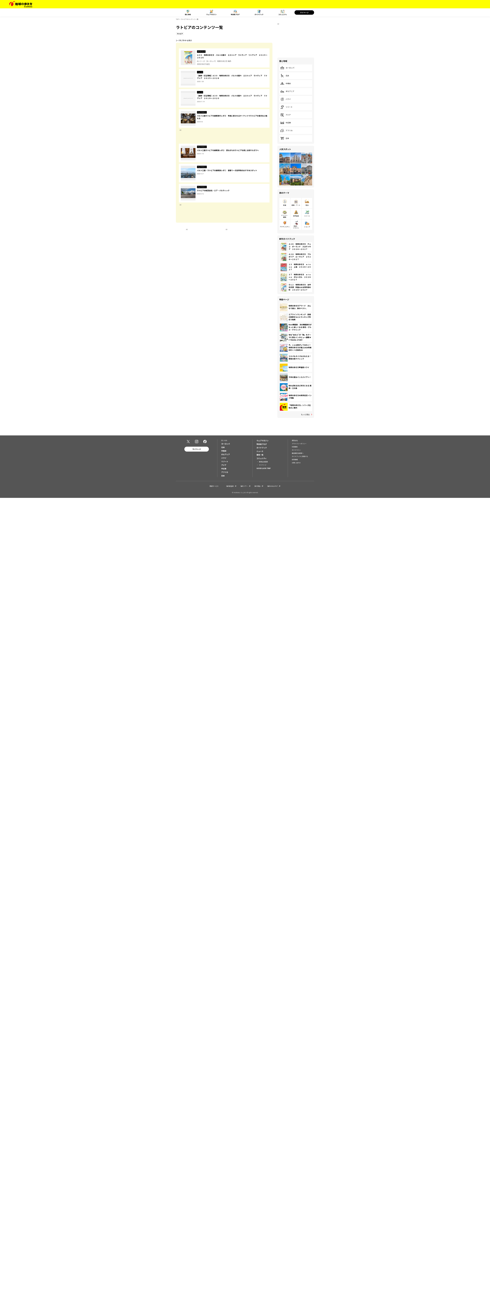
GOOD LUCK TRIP (264, 468)
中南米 (285, 83)
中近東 (285, 123)
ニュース (260, 451)
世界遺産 (296, 216)
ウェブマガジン (211, 14)
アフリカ (286, 131)
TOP (177, 19)
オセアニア (287, 91)
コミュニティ (282, 14)
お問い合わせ (296, 463)
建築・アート (296, 205)
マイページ (304, 12)
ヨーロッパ (287, 68)
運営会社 (295, 440)
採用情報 (295, 460)
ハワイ (285, 99)
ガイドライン (296, 450)
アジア (285, 115)
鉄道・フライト (296, 227)
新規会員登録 (263, 462)
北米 (284, 76)
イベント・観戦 (284, 216)
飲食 (284, 205)
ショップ (307, 227)
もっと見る (305, 414)
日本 (284, 138)
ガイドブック (259, 14)
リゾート (286, 107)
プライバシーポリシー (299, 444)
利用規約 (295, 447)
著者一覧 (260, 455)
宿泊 (307, 205)
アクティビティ (285, 227)
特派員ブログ (235, 14)
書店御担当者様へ (298, 453)
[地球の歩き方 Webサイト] (20, 4)
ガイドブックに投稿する (300, 456)
